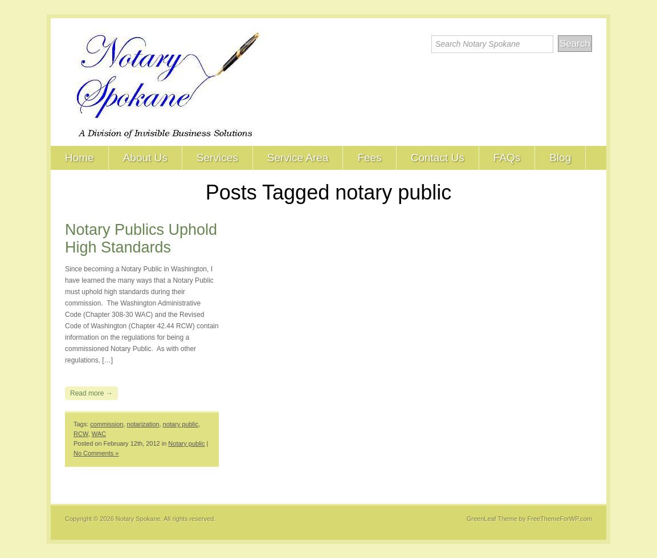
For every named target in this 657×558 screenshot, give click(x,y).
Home (79, 158)
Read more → (91, 393)
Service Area (298, 158)
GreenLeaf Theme (492, 518)
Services (217, 158)
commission (106, 424)
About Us (145, 158)
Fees (369, 158)
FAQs (507, 158)
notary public (180, 424)
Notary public (186, 443)
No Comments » (96, 453)
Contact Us (437, 158)
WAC (99, 433)
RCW (81, 433)
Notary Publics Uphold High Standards (141, 238)
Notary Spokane (138, 518)
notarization (143, 424)
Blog (560, 158)
